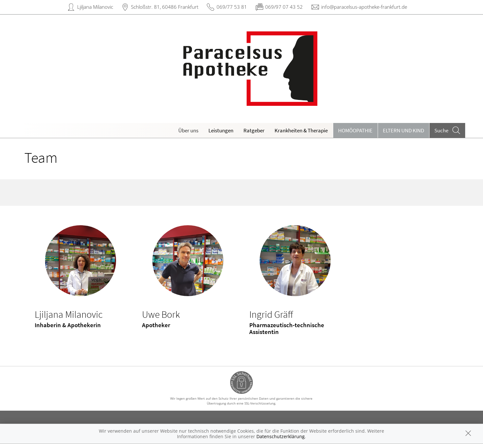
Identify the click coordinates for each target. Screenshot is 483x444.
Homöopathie (355, 130)
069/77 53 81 (232, 7)
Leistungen (220, 130)
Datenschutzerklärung (280, 436)
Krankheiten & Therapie (301, 130)
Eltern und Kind (403, 130)
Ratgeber (254, 130)
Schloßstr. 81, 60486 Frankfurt (164, 7)
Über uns (188, 130)
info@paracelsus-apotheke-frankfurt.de (364, 7)
